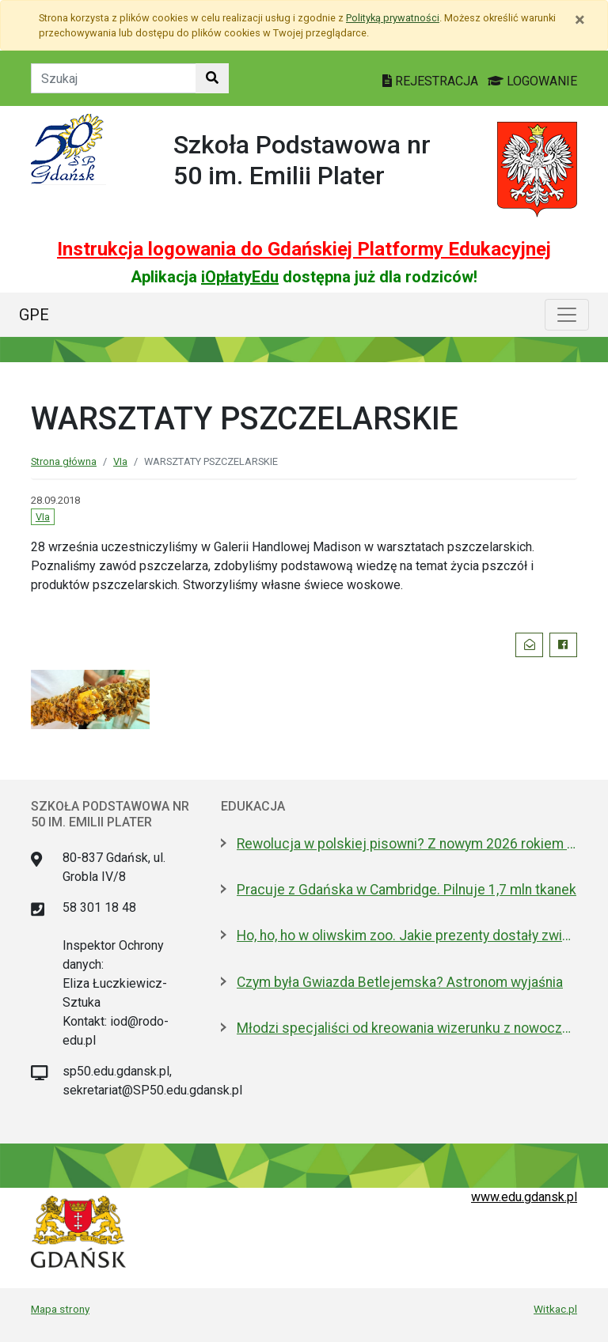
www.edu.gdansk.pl (524, 1196)
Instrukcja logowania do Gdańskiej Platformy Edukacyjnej (304, 249)
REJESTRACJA (431, 81)
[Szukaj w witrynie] (212, 78)
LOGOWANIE (532, 81)
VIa (120, 461)
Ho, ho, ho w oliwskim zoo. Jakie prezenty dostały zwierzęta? (407, 935)
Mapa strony (60, 1308)
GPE (34, 314)
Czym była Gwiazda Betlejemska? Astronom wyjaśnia (400, 982)
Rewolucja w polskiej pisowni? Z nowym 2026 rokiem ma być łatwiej (407, 844)
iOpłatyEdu (240, 276)
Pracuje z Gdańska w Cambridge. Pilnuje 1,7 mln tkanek (406, 890)
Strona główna (64, 461)
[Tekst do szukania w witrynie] (113, 78)
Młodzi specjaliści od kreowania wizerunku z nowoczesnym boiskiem (407, 1028)
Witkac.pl (555, 1308)
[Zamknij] (580, 19)
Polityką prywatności (392, 18)
